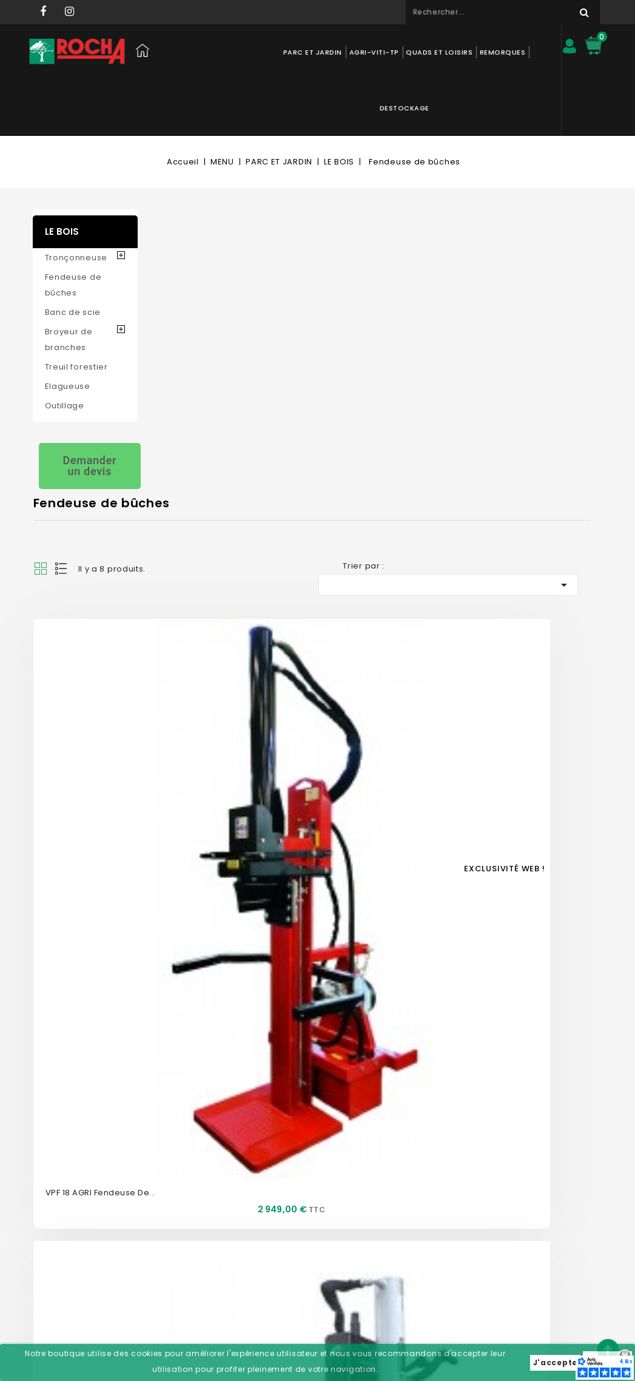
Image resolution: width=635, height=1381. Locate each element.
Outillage (64, 350)
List (178, 227)
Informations (410, 1125)
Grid (157, 227)
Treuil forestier (76, 311)
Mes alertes (289, 1262)
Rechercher (560, 12)
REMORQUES (472, 52)
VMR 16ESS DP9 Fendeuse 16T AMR (231, 855)
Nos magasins (184, 1171)
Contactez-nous (188, 1152)
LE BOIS (62, 175)
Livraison (173, 1243)
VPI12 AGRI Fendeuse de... (370, 640)
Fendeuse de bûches (73, 229)
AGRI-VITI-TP (344, 52)
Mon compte (298, 1125)
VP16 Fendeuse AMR (513, 426)
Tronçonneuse (76, 202)
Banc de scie (73, 256)
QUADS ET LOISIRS (408, 52)
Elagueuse (67, 330)
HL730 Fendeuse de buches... (532, 640)
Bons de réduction (303, 1243)
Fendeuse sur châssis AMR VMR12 (387, 855)
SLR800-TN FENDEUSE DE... (214, 640)
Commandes (293, 1189)
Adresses (285, 1225)
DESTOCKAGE (527, 52)
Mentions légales (189, 1225)
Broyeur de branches (69, 283)
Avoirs (279, 1207)
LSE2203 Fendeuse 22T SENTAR (381, 426)
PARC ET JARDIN (282, 52)
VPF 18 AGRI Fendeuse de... (217, 426)
